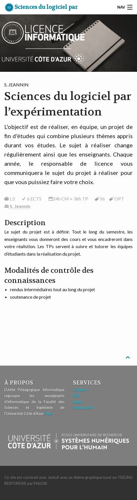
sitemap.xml (83, 407)
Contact (79, 389)
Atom (77, 401)
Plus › (49, 413)
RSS (76, 395)
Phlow (40, 483)
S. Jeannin (19, 206)
